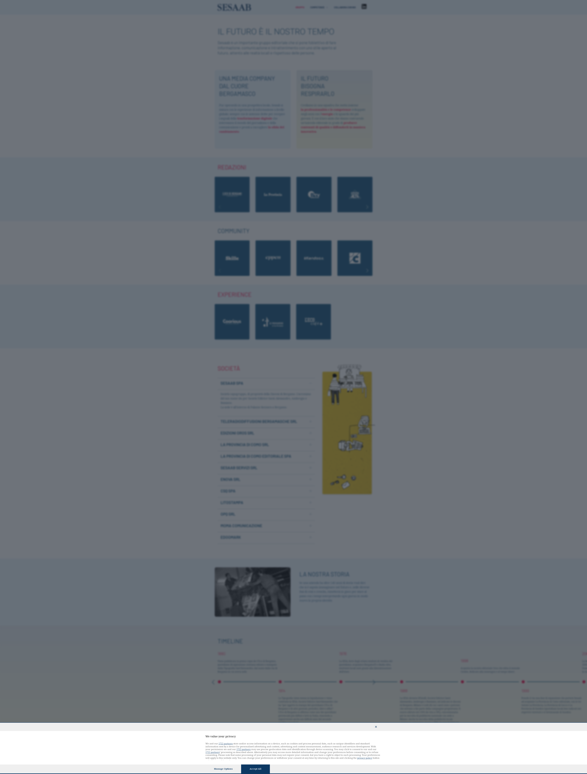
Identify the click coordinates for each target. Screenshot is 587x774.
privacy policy (364, 758)
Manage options (223, 768)
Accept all (255, 768)
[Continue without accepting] (376, 727)
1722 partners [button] (226, 743)
